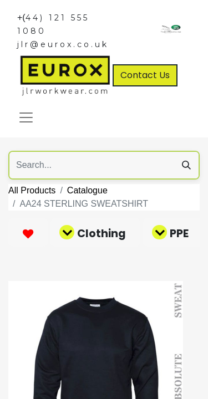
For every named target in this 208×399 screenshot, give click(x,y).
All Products (31, 190)
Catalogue (87, 190)
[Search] (186, 165)
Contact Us (145, 75)
